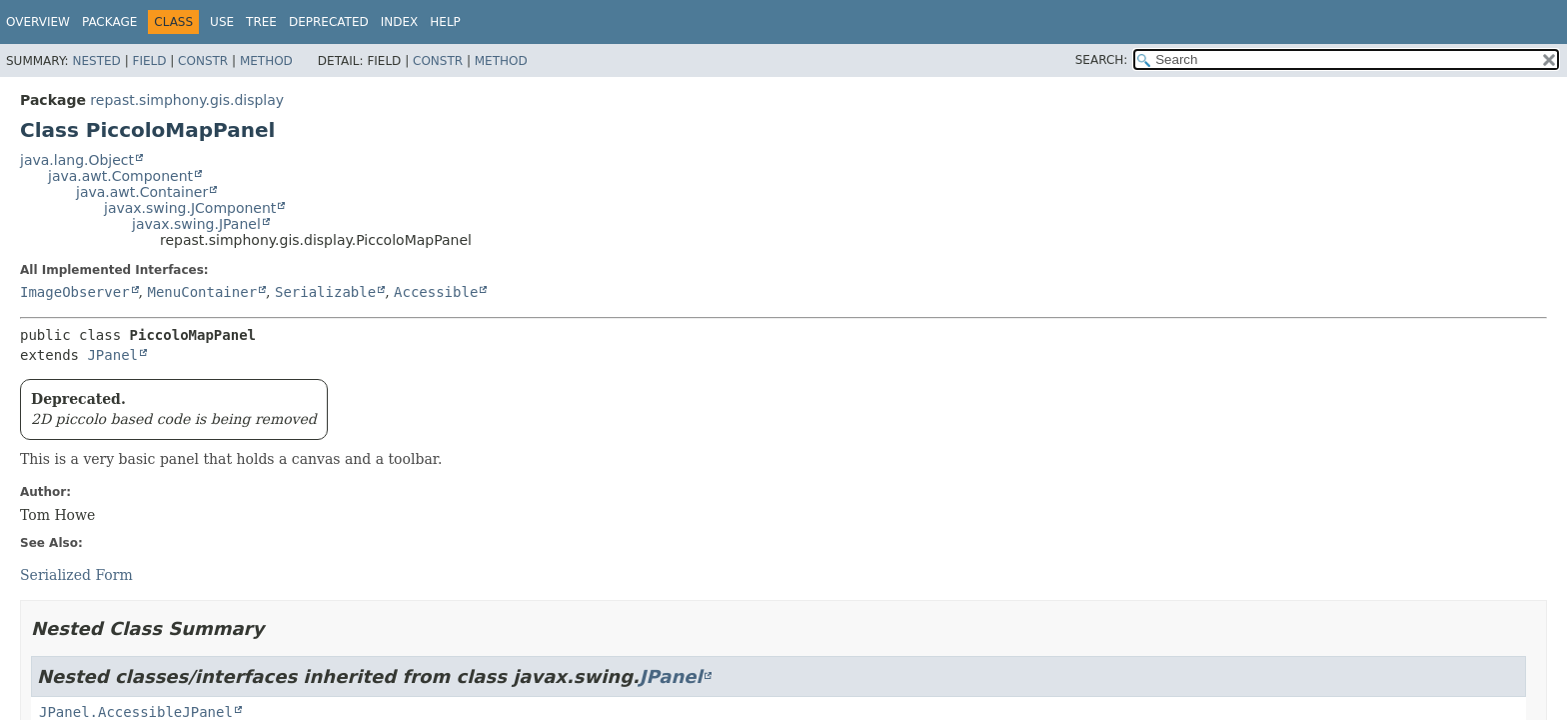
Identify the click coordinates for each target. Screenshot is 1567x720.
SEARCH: (1101, 60)
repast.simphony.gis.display (187, 100)
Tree (261, 22)
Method (266, 61)
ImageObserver (75, 292)
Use (222, 22)
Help (445, 22)
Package (109, 22)
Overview (38, 22)
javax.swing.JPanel (196, 224)
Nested (96, 61)
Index (400, 22)
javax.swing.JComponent (190, 208)
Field (149, 61)
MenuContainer (202, 292)
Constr (203, 61)
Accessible (436, 292)
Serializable (325, 292)
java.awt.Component (120, 176)
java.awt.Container (142, 192)
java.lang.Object (77, 160)
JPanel (112, 355)
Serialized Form (76, 575)
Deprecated (329, 22)
